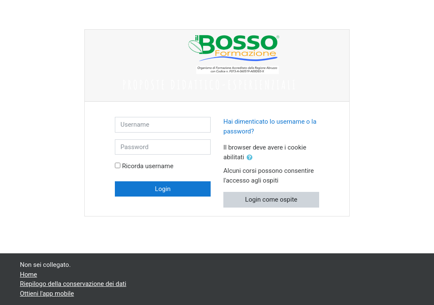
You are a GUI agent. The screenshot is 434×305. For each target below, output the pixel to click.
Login (163, 189)
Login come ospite (271, 199)
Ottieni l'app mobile (47, 293)
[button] (251, 157)
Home (28, 274)
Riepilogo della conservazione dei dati (73, 284)
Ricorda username (147, 166)
